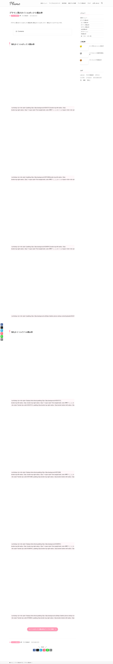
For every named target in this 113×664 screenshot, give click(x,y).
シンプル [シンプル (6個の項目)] (82, 84)
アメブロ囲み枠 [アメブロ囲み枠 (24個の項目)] (89, 81)
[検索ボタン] (102, 3)
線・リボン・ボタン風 (87, 42)
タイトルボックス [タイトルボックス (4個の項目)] (97, 84)
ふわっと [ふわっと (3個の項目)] (82, 81)
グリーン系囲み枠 (86, 27)
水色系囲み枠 (85, 33)
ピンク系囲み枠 (85, 24)
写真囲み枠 (84, 39)
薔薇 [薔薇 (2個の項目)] (84, 86)
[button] (34, 650)
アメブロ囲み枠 (25, 15)
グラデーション (85, 36)
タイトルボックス (33, 15)
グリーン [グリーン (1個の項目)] (97, 81)
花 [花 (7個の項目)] (80, 86)
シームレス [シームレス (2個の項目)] (88, 84)
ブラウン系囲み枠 (15, 15)
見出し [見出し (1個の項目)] (88, 86)
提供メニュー (84, 18)
